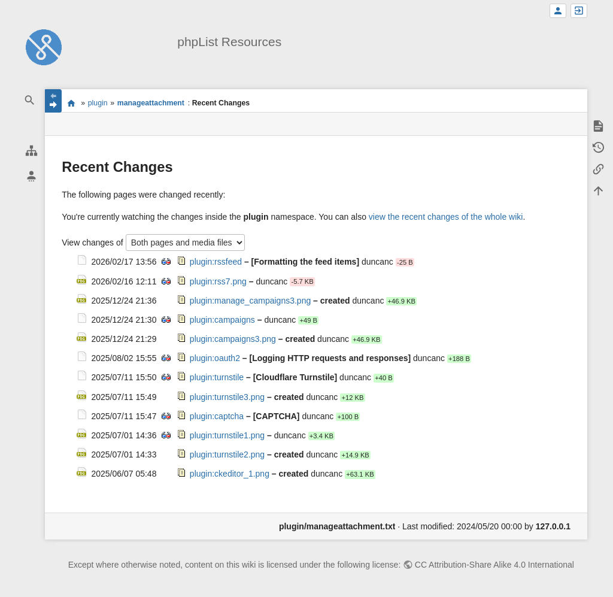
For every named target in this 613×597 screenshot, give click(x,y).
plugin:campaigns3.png (233, 339)
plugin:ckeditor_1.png (229, 473)
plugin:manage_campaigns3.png (250, 300)
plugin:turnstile (217, 377)
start (71, 103)
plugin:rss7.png (218, 281)
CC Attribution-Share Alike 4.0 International (494, 564)
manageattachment (150, 103)
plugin (98, 103)
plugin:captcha (217, 416)
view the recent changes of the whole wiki (446, 217)
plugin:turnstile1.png (227, 435)
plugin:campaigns (222, 320)
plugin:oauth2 (215, 358)
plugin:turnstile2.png (227, 454)
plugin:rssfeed (216, 261)
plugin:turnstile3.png (227, 397)
